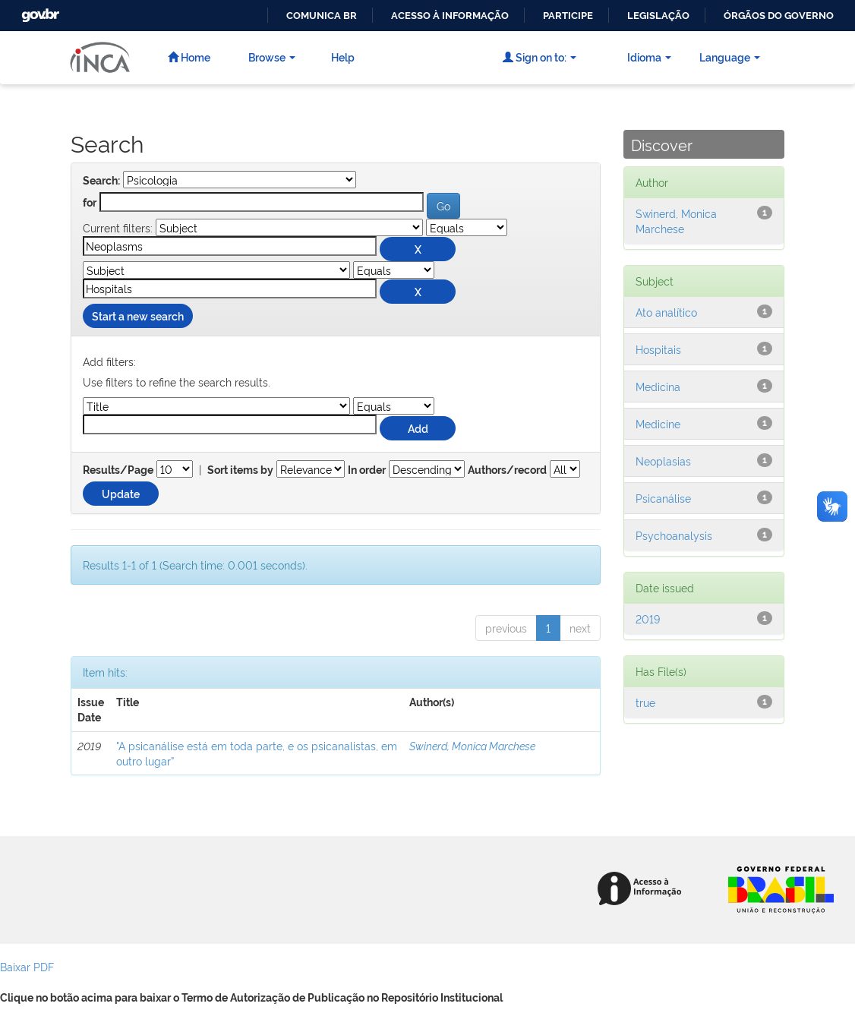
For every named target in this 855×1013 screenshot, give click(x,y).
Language (729, 56)
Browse (271, 56)
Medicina (658, 386)
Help (343, 56)
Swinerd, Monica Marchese (472, 745)
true (645, 702)
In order (367, 470)
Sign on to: (539, 56)
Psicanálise (663, 498)
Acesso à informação (450, 15)
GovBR (38, 11)
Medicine (658, 423)
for (89, 203)
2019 (648, 618)
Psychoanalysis (674, 535)
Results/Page (118, 470)
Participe (568, 15)
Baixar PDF (27, 966)
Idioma (649, 56)
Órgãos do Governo (779, 15)
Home (189, 56)
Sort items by (240, 470)
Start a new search (138, 315)
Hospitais (658, 349)
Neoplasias (663, 460)
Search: (101, 181)
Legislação (658, 15)
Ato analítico (666, 312)
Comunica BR (321, 15)
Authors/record (507, 470)
